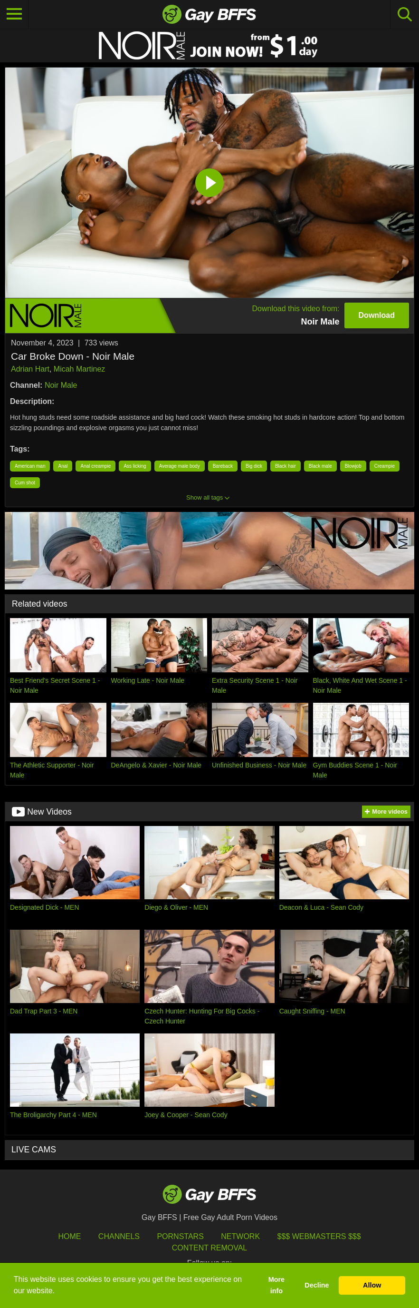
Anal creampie (95, 466)
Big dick (254, 466)
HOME (69, 1236)
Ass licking (135, 466)
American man (30, 466)
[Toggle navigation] (14, 14)
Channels (119, 1236)
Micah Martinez (79, 369)
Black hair (285, 466)
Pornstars (180, 1236)
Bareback (223, 466)
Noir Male (61, 385)
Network (240, 1236)
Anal (62, 466)
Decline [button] (317, 1285)
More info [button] (276, 1285)
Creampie (384, 466)
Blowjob (353, 466)
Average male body (179, 466)
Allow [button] (372, 1285)
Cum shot (25, 482)
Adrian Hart (30, 369)
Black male (320, 466)
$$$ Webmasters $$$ (319, 1236)
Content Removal (210, 1248)
